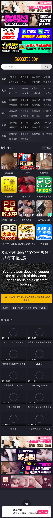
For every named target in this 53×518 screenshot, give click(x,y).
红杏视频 (13, 138)
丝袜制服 (24, 93)
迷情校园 (13, 127)
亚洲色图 (24, 111)
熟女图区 (36, 116)
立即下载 (43, 511)
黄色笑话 (36, 127)
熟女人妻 (13, 93)
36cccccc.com (26, 59)
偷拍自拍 (24, 99)
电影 (3, 101)
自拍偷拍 (24, 88)
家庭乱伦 (24, 122)
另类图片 (47, 116)
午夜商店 (24, 134)
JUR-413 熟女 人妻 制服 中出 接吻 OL (29, 308)
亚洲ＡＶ (13, 88)
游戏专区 (47, 77)
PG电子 (13, 77)
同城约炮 (13, 134)
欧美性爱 (47, 99)
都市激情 (13, 122)
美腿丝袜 (13, 116)
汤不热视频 (47, 134)
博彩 (3, 79)
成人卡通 (36, 99)
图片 (3, 113)
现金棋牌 (36, 81)
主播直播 (36, 93)
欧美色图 (36, 111)
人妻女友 (36, 122)
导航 (3, 135)
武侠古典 (47, 122)
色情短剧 (24, 138)
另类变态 (47, 104)
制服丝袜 (13, 104)
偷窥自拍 (13, 111)
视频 (3, 90)
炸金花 (24, 81)
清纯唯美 (24, 116)
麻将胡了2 (13, 81)
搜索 (46, 66)
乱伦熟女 (36, 104)
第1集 (5, 308)
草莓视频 (36, 134)
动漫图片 (47, 111)
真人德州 (24, 77)
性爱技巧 (47, 127)
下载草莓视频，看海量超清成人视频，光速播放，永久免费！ (27, 298)
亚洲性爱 (13, 99)
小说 (3, 124)
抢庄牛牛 (47, 81)
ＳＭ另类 (47, 93)
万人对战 (36, 77)
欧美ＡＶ (36, 88)
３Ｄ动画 (47, 88)
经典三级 (24, 104)
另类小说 (24, 127)
